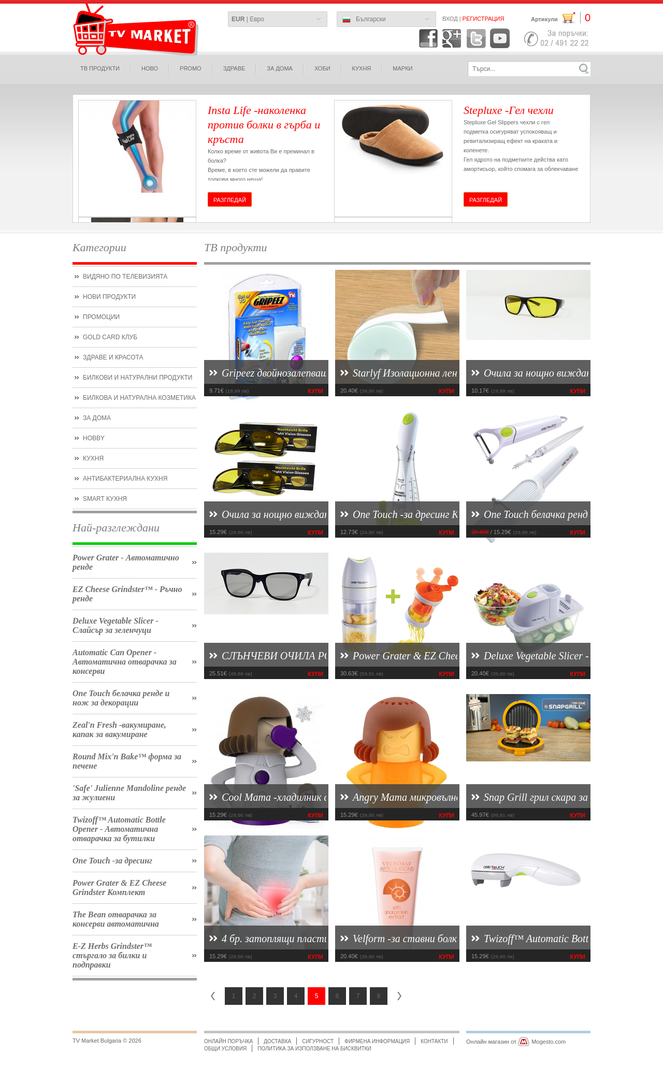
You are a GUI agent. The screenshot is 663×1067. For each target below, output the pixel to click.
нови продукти (109, 296)
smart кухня (105, 498)
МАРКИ (402, 68)
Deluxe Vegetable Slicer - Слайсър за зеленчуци (115, 625)
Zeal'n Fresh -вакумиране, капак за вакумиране (119, 729)
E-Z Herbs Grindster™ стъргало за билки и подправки (112, 955)
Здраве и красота (113, 357)
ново (149, 68)
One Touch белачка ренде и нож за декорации (121, 698)
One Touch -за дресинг (112, 860)
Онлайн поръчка (228, 1041)
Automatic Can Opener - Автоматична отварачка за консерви (125, 661)
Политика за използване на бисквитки (314, 1048)
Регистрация (484, 19)
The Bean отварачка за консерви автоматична (116, 919)
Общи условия (225, 1048)
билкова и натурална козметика (139, 397)
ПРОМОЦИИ (101, 317)
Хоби (322, 68)
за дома (280, 68)
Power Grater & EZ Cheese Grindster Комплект (119, 887)
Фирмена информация (377, 1041)
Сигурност (318, 1041)
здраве (234, 68)
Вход (450, 19)
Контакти (434, 1041)
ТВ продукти (100, 68)
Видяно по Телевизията (125, 276)
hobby (94, 438)
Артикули (560, 17)
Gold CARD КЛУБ (110, 337)
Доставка (277, 1041)
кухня (93, 458)
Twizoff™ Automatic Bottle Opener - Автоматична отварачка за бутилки (119, 829)
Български (364, 20)
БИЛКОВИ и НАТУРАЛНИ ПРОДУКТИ (137, 377)
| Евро (248, 19)
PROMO (190, 68)
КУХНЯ (361, 68)
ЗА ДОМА (97, 418)
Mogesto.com (548, 1042)
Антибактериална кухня (125, 478)
